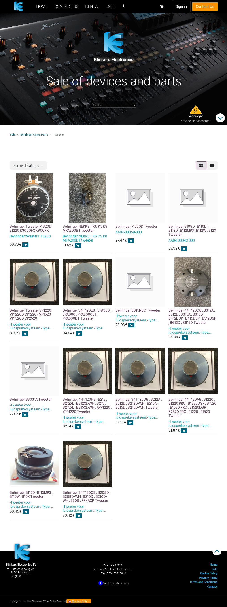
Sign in (181, 6)
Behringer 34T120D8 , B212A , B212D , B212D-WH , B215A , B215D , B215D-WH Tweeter (138, 403)
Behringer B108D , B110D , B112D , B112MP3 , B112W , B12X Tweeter (192, 230)
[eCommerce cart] (162, 6)
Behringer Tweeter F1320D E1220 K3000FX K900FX (30, 228)
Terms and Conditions (203, 582)
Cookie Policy (208, 573)
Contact (212, 586)
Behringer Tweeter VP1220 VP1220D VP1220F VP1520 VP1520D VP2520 (30, 314)
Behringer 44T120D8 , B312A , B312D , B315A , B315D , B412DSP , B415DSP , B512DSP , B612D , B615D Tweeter (192, 316)
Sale (12, 135)
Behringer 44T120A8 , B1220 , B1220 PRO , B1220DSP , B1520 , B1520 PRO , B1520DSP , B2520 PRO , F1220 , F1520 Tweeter (192, 407)
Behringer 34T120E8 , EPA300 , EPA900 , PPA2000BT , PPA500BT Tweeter (86, 314)
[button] (28, 165)
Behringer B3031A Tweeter (30, 399)
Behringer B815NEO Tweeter (137, 310)
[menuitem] (42, 6)
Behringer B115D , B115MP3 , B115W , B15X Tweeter (31, 494)
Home (213, 564)
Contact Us (205, 6)
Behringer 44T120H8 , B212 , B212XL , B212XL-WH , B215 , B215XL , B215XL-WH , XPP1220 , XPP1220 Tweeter (87, 405)
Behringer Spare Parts (34, 135)
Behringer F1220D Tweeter (136, 226)
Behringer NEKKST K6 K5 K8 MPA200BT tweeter (84, 228)
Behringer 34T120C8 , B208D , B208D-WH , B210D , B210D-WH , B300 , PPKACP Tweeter (86, 496)
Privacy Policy (208, 578)
